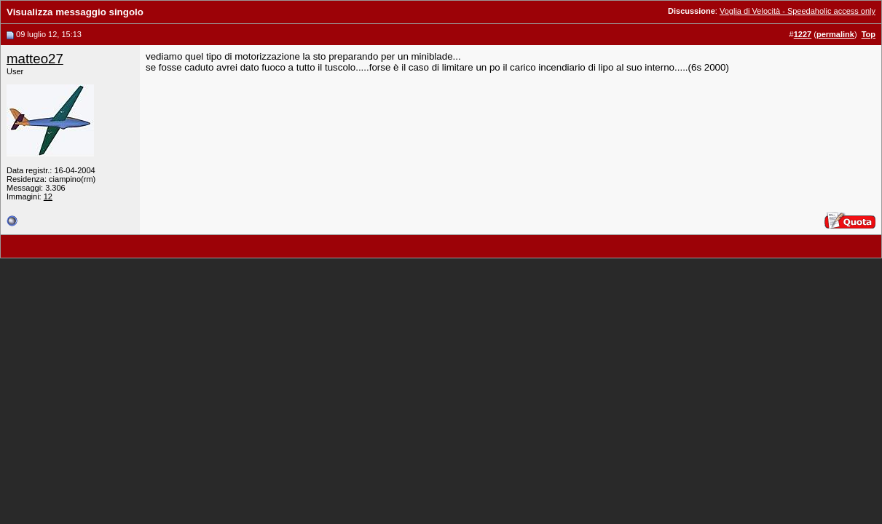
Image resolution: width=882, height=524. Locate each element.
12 (48, 196)
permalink (835, 34)
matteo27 (35, 58)
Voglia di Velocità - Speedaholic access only (797, 11)
